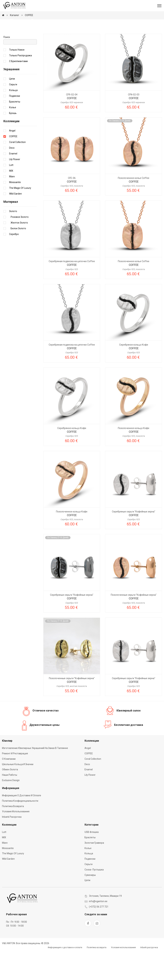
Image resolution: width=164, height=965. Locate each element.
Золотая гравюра (94, 856)
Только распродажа (20, 69)
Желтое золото (18, 236)
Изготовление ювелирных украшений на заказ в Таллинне (35, 762)
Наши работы (9, 788)
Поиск (6, 50)
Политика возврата (13, 820)
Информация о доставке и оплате (21, 809)
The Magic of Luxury (20, 201)
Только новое (17, 63)
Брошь (13, 127)
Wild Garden (15, 207)
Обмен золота (10, 783)
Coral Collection (17, 156)
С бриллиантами (18, 75)
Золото (13, 225)
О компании (9, 772)
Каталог (14, 15)
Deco (12, 161)
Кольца (13, 104)
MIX (11, 184)
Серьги (13, 98)
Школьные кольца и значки (17, 778)
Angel (12, 144)
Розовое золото (19, 230)
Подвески (14, 109)
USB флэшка (92, 845)
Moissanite (15, 196)
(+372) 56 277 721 (98, 920)
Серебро (14, 248)
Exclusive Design (11, 794)
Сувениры (90, 888)
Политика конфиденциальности (20, 814)
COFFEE (29, 15)
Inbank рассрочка (11, 830)
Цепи (12, 92)
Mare (12, 190)
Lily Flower (14, 173)
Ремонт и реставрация (15, 767)
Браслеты (14, 115)
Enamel (13, 167)
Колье (12, 121)
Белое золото (17, 242)
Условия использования (15, 825)
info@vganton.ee (98, 915)
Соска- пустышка (94, 883)
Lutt (11, 178)
